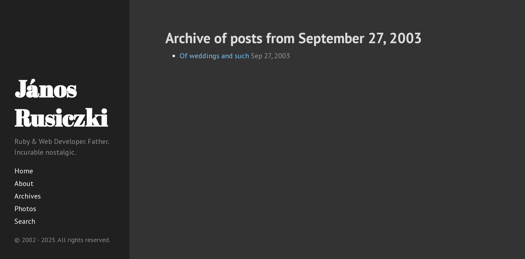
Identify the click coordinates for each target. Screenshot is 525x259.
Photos (25, 208)
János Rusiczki (60, 103)
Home (23, 171)
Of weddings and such (214, 55)
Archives (27, 196)
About (23, 183)
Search (24, 221)
